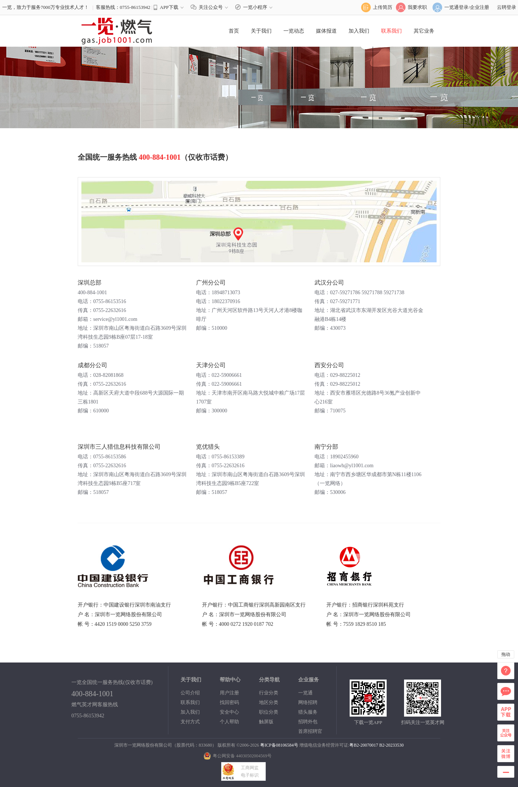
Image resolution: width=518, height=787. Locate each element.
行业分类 (268, 692)
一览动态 (293, 31)
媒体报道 (326, 31)
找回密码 (229, 702)
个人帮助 (229, 721)
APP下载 (169, 7)
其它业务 (424, 31)
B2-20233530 (391, 745)
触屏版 (266, 721)
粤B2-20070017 (363, 745)
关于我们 (261, 31)
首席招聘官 (310, 731)
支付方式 (190, 721)
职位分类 (268, 712)
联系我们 (391, 31)
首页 (234, 31)
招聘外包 (307, 721)
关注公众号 (211, 7)
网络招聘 (307, 702)
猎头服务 (307, 712)
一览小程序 (255, 7)
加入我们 (359, 31)
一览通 (305, 692)
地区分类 (268, 702)
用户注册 (229, 692)
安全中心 (229, 712)
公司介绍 (190, 692)
